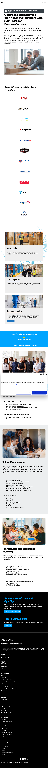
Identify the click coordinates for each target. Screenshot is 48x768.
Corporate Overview (6, 742)
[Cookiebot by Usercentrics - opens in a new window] (41, 374)
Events (3, 750)
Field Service (5, 703)
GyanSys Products (6, 713)
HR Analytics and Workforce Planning (24, 345)
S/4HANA (4, 677)
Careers (3, 748)
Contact (4, 754)
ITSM (3, 736)
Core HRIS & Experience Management (24, 334)
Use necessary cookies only (24, 392)
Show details (41, 389)
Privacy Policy (24, 762)
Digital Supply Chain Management (10, 681)
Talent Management (24, 339)
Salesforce (4, 697)
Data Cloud (4, 708)
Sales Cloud (4, 699)
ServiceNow (4, 710)
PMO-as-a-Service (6, 723)
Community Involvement (7, 752)
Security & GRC (5, 685)
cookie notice (4, 384)
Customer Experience (7, 679)
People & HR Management (8, 686)
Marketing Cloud (6, 706)
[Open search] (42, 2)
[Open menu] (45, 2)
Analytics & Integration (7, 732)
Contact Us (8, 625)
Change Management (7, 734)
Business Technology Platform (9, 688)
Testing (4, 725)
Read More (10, 321)
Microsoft (4, 690)
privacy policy (13, 384)
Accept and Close (39, 392)
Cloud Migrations (6, 730)
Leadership (4, 744)
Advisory (4, 719)
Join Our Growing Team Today (12, 611)
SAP (2, 675)
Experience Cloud (6, 705)
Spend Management (6, 683)
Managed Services (6, 728)
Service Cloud (5, 701)
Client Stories (5, 746)
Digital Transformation (7, 721)
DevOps (4, 727)
